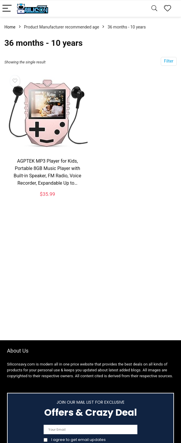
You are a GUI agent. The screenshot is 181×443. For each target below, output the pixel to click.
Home (10, 27)
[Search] (154, 8)
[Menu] (7, 8)
